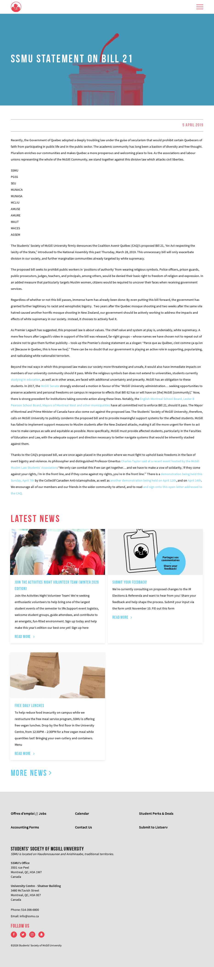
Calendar (82, 813)
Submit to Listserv (153, 827)
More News (29, 774)
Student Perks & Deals (156, 813)
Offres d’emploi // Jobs (28, 813)
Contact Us (83, 827)
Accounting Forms (25, 827)
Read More (23, 637)
